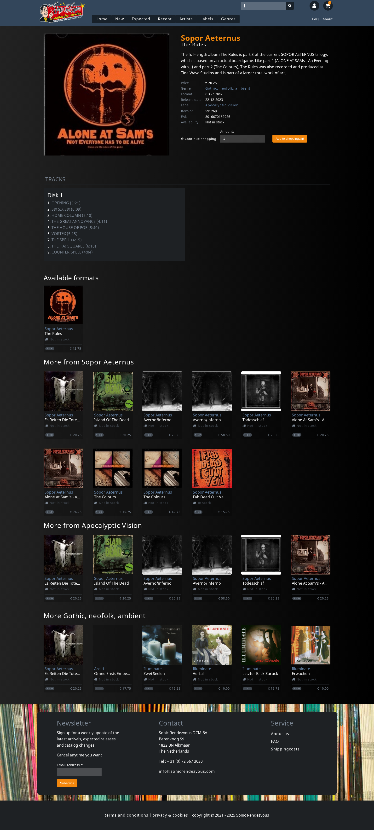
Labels (207, 19)
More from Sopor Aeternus (89, 361)
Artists (186, 19)
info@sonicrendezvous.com (187, 771)
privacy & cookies (170, 815)
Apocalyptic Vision (222, 105)
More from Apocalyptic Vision (93, 525)
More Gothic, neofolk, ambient (95, 615)
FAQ (315, 19)
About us (280, 733)
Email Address (70, 765)
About (328, 19)
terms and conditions (126, 815)
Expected (141, 19)
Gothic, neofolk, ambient (227, 88)
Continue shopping (198, 139)
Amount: (227, 131)
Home (102, 19)
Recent (165, 19)
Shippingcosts (285, 749)
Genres (228, 19)
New (119, 19)
